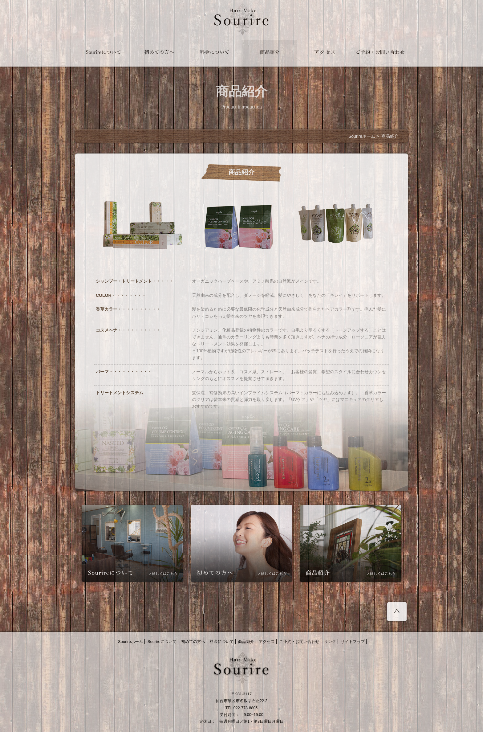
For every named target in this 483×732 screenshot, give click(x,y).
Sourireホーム (361, 136)
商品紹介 (246, 641)
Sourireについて (162, 641)
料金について (222, 641)
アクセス (267, 641)
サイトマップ (353, 641)
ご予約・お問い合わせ (299, 641)
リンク (330, 641)
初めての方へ (193, 641)
